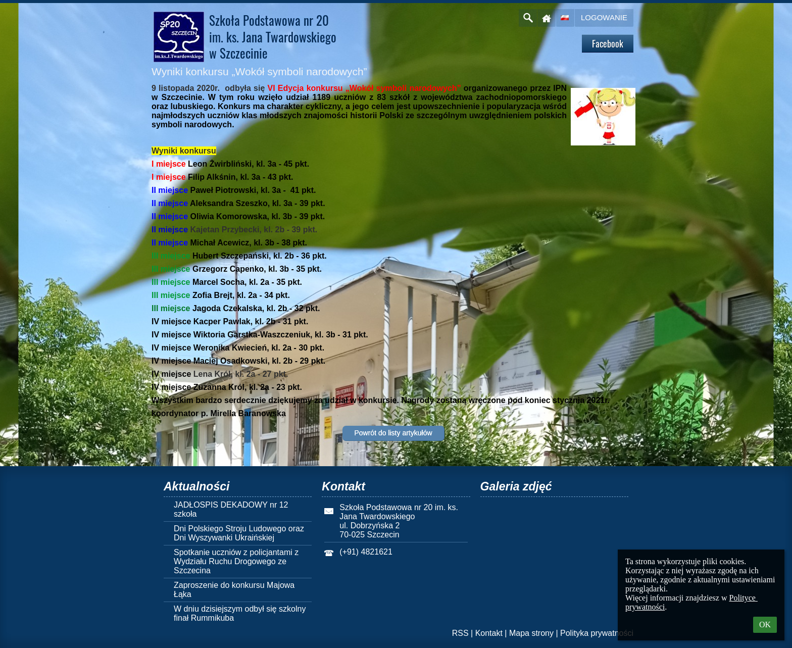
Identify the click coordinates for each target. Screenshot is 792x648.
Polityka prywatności (596, 633)
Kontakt (489, 633)
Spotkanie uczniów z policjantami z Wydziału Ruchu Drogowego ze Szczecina (236, 561)
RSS (460, 633)
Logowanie (604, 17)
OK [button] (765, 624)
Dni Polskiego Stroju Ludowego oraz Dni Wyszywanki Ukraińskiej (239, 533)
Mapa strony (531, 633)
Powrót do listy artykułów (393, 433)
